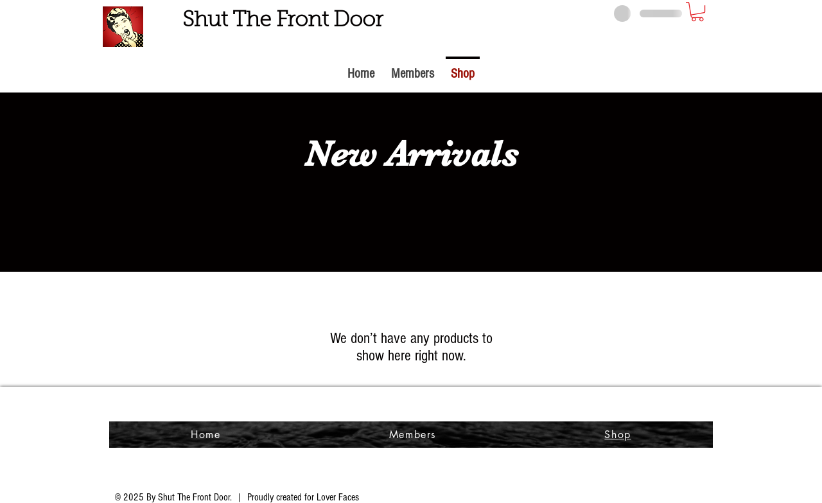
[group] (411, 219)
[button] (697, 11)
